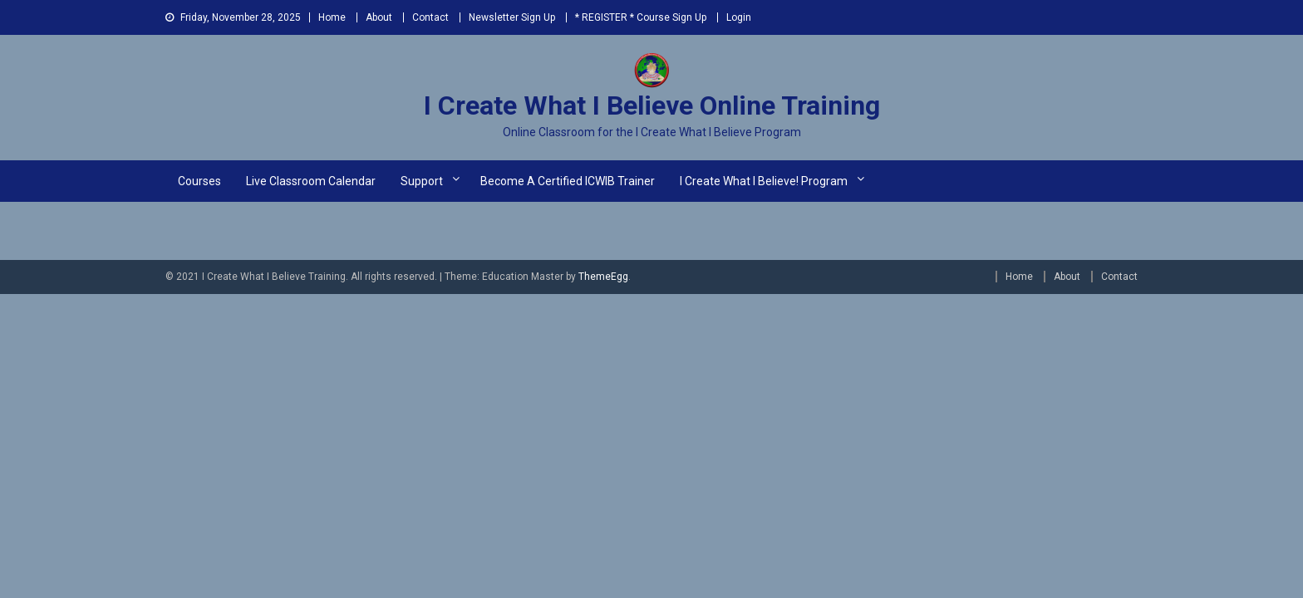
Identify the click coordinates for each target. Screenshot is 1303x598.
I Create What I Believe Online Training (652, 105)
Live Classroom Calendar (311, 181)
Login (738, 17)
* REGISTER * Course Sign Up (640, 17)
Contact (430, 17)
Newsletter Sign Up (512, 17)
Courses (199, 181)
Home (332, 17)
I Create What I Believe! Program (764, 181)
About (379, 17)
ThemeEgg (603, 276)
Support (422, 181)
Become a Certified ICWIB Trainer (567, 181)
